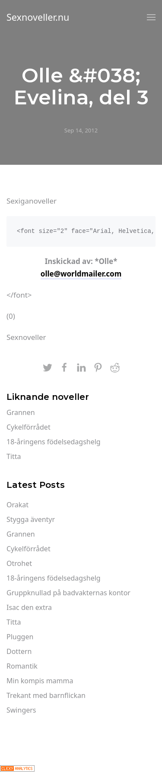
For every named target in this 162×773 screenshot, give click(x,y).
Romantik (22, 666)
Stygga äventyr (30, 519)
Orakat (17, 504)
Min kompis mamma (39, 680)
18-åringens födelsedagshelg (53, 441)
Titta (13, 456)
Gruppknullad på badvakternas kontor (68, 592)
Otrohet (19, 563)
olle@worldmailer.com (81, 274)
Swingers (21, 710)
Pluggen (19, 636)
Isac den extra (29, 607)
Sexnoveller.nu (37, 17)
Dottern (19, 651)
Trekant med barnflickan (46, 695)
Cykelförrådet (28, 427)
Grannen (20, 412)
